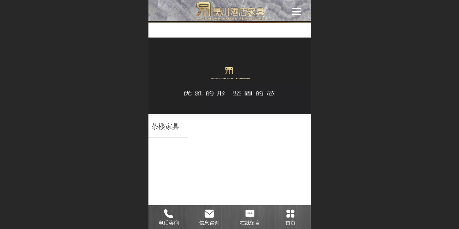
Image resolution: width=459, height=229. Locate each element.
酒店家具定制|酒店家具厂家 (170, 11)
